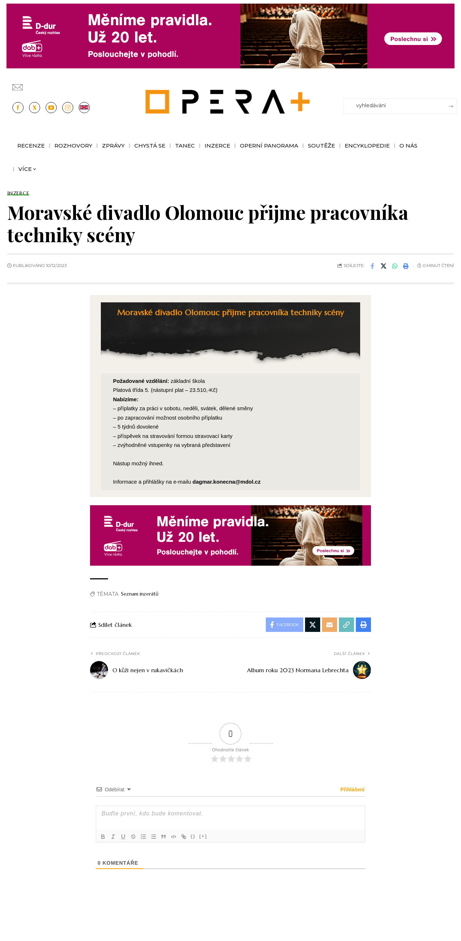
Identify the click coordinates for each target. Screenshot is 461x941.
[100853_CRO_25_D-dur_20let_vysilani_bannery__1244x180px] (230, 35)
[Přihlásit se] (453, 84)
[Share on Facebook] (372, 266)
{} (193, 836)
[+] (203, 836)
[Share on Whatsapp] (395, 266)
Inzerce (18, 193)
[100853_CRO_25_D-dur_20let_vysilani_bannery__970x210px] (230, 535)
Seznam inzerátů (139, 594)
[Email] (329, 624)
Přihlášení (351, 789)
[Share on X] (384, 266)
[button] (406, 266)
